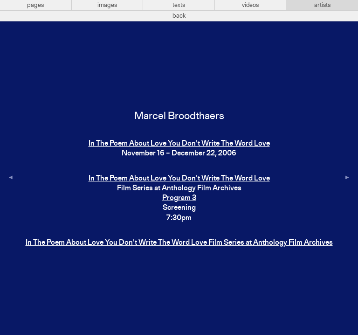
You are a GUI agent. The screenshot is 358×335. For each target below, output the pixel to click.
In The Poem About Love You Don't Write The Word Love (179, 143)
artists (322, 5)
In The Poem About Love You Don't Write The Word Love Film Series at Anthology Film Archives (179, 243)
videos (250, 5)
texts (178, 5)
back (179, 16)
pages (35, 5)
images (107, 5)
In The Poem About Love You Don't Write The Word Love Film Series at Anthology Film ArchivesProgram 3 (179, 188)
